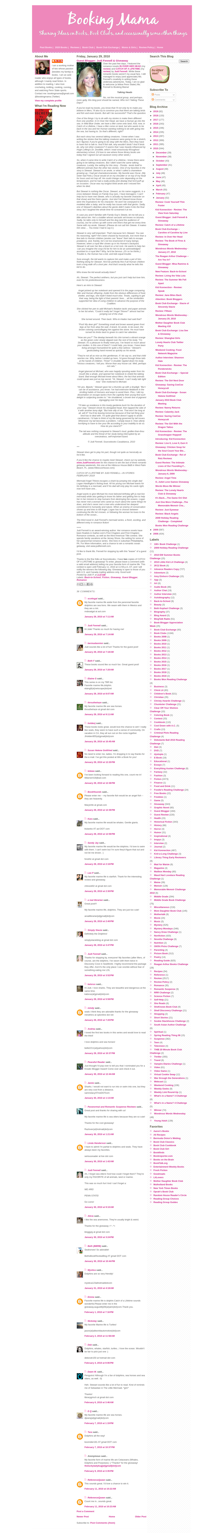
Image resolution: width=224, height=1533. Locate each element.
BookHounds (95, 792)
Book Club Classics (163, 1142)
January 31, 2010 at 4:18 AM (99, 1288)
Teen (156, 1042)
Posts (156, 94)
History (158, 825)
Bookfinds (158, 1152)
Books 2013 (160, 654)
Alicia (91, 1216)
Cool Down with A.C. (165, 725)
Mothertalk (159, 914)
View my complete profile (48, 100)
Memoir (158, 885)
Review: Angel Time (165, 478)
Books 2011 (160, 647)
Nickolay (92, 1321)
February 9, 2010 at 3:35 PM (98, 1471)
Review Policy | (147, 47)
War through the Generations (169, 1078)
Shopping (159, 1014)
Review (158, 978)
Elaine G (92, 678)
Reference (159, 974)
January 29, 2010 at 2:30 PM (99, 891)
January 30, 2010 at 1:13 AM (99, 1098)
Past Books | (46, 47)
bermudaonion (95, 643)
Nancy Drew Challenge (166, 932)
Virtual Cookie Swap (165, 1074)
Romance (82, 580)
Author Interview (163, 594)
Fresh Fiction (160, 1170)
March (159, 189)
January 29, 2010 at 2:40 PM (99, 921)
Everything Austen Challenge (169, 768)
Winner (158, 1110)
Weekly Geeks (161, 1088)
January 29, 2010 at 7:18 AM (99, 652)
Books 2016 (160, 665)
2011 (156, 144)
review (106, 68)
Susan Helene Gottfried (100, 750)
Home (160, 47)
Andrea (91, 1029)
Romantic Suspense (164, 989)
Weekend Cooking (163, 1085)
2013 (156, 136)
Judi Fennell (94, 625)
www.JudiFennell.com (88, 462)
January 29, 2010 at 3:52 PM (99, 975)
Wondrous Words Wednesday (170, 1113)
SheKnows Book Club (165, 1006)
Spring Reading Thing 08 (167, 1035)
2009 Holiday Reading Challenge (171, 547)
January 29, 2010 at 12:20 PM (99, 762)
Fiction (105, 577)
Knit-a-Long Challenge (166, 853)
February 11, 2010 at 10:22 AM (100, 1488)
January (160, 197)
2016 (156, 123)
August (160, 169)
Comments (158, 99)
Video (157, 1067)
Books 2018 (160, 672)
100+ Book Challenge (165, 544)
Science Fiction (162, 996)
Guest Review (161, 814)
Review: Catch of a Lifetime (169, 225)
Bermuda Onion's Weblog (167, 1138)
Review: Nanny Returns (167, 407)
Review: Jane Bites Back (168, 295)
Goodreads (159, 1174)
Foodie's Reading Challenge (169, 789)
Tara (90, 1432)
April (159, 185)
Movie (157, 918)
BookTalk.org (160, 1163)
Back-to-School (92, 577)
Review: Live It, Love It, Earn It (171, 443)
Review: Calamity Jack (167, 412)
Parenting (159, 950)
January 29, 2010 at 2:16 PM (99, 864)
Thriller (158, 1056)
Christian (159, 697)
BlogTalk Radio (162, 619)
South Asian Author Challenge (170, 1024)
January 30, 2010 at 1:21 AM (99, 1134)
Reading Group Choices (166, 1198)
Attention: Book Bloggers (168, 299)
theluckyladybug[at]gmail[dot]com (102, 1465)
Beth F (91, 660)
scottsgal (92, 598)
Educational (160, 761)
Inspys (157, 839)
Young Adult (160, 1120)
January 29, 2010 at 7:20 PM (99, 1020)
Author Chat (160, 590)
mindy (91, 1008)
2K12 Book (160, 565)
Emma (91, 1297)
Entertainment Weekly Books (168, 1166)
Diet (156, 747)
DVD (156, 750)
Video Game (160, 1071)
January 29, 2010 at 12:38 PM (99, 783)
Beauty (158, 604)
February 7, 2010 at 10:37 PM (99, 1447)
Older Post (140, 1516)
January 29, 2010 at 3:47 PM (99, 945)
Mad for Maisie (162, 864)
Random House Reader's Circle (170, 1195)
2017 (156, 119)
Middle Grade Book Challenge (170, 900)
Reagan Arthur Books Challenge (171, 964)
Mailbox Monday (163, 871)
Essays (158, 764)
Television (159, 1046)
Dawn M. (92, 1371)
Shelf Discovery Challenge (168, 1010)
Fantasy (158, 772)
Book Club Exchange (165, 629)
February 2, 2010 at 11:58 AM (99, 1336)
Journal (158, 846)
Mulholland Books (163, 1184)
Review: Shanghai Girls (167, 338)
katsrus (92, 984)
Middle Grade (161, 896)
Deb (90, 1344)
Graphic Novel (161, 807)
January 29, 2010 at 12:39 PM (99, 810)
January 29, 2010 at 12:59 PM (99, 834)
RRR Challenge (162, 992)
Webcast (158, 1081)
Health (157, 818)
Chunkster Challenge (165, 704)
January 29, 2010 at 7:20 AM (99, 669)
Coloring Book (161, 715)
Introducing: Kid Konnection (170, 439)
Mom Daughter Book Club (167, 911)
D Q (90, 1411)
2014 (156, 132)
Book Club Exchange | (108, 47)
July (158, 173)
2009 (156, 529)
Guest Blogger (129, 577)
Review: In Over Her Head (169, 236)
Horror (157, 829)
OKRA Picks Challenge (166, 946)
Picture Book (161, 953)
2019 (156, 111)
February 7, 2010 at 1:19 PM (98, 1423)
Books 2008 (160, 636)
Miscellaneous (161, 907)
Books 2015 (160, 661)
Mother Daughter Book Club (168, 1181)
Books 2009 (160, 640)
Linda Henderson (97, 1143)
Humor (157, 832)
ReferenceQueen (96, 1480)
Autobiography (162, 597)
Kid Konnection (162, 850)
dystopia (158, 754)
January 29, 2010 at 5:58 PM (99, 999)
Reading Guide (162, 960)
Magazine (159, 868)
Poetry (157, 957)
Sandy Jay (93, 843)
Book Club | (88, 47)
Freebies (158, 797)
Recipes (158, 971)
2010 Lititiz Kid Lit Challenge (169, 562)
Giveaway (116, 577)
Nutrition (158, 942)
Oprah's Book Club (163, 1191)
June (159, 177)
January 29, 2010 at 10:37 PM (99, 1053)
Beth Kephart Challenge (166, 608)
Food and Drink (162, 786)
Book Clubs (160, 633)
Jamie (91, 1083)
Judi (121, 71)
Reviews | (75, 47)
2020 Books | (62, 47)
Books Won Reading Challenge (171, 525)
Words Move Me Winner (167, 486)
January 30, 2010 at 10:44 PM (99, 1261)
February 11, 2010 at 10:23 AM (100, 1506)
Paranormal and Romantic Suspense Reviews (112, 1106)
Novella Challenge (163, 939)
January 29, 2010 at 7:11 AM (99, 616)
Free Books (160, 793)
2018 (156, 115)
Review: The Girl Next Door (169, 380)
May (158, 181)
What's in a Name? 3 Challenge (170, 1096)
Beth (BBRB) (94, 1246)
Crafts (157, 729)
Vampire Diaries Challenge (168, 1064)
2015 (156, 128)
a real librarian (95, 900)
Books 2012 (160, 651)
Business (159, 686)
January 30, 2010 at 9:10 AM (99, 1207)
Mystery (158, 925)
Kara (90, 819)
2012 (156, 140)
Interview (159, 843)
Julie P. (59, 61)
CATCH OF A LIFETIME (128, 68)
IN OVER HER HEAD (130, 66)
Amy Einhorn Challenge (166, 576)
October (160, 160)
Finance (158, 782)
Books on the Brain (163, 1159)
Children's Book (162, 693)
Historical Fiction (163, 821)
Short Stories (161, 1017)
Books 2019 (160, 676)
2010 (156, 148)
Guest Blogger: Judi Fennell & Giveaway (102, 60)
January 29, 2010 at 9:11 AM (99, 714)
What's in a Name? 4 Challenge (170, 1103)
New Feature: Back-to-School (170, 271)
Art (155, 583)
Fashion (158, 775)
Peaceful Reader (96, 1062)
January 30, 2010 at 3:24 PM (99, 1237)
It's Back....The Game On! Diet (171, 498)
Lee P (91, 873)
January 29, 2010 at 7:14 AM (99, 634)
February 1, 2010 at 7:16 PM (98, 1312)
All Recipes (159, 1134)
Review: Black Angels (166, 513)
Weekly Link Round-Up (166, 1092)
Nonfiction (159, 935)
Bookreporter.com (163, 1156)
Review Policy (161, 982)
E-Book (158, 757)
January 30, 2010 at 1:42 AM (99, 1161)
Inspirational (160, 836)
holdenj (92, 723)
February (161, 193)
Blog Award (160, 615)
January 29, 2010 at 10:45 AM (99, 741)
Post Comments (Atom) (102, 1523)
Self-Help (159, 999)
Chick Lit (159, 690)
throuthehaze (95, 702)
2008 (156, 533)
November (161, 156)
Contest (158, 718)
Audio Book (160, 587)
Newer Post (83, 1516)
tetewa (91, 771)
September (162, 165)
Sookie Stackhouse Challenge (170, 1021)
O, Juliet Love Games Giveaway (172, 482)
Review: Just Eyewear (167, 509)
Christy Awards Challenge (168, 700)
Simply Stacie (95, 930)
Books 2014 (160, 658)
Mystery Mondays (163, 928)
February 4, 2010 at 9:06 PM (98, 1363)
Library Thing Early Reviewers (170, 857)
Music (157, 921)
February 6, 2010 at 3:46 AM (98, 1402)
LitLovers (158, 1177)
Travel (157, 1060)
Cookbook (159, 722)
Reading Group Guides (165, 1202)
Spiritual (158, 1032)
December (161, 152)
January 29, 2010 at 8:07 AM (99, 693)
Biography (159, 611)
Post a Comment (85, 1511)
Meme (157, 882)
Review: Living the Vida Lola (170, 275)
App (156, 579)
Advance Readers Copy (166, 569)
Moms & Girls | (129, 47)
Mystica (92, 1270)
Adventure (159, 572)
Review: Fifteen (163, 311)
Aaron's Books (161, 1131)
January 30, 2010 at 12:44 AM (99, 1074)
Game (157, 800)
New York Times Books (165, 1188)
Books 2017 (160, 668)
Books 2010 (160, 643)
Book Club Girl (161, 1149)
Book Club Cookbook (164, 1145)
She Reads (159, 1003)
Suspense (159, 1038)
